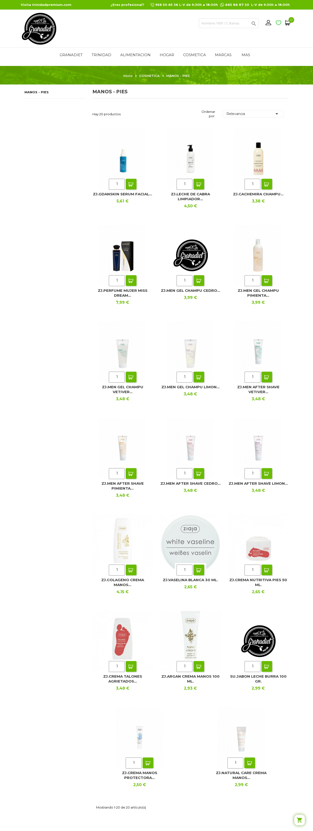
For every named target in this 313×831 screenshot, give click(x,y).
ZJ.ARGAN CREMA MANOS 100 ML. (190, 679)
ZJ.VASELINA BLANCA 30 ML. (190, 580)
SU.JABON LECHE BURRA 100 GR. (258, 679)
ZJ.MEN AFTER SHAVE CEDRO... (190, 483)
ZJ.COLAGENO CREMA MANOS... (122, 582)
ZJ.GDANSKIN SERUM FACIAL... (122, 194)
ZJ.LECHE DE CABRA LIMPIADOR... (190, 196)
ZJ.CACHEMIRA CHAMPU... (258, 194)
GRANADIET (71, 55)
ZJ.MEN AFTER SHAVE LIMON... (258, 483)
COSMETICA (194, 55)
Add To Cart (131, 184)
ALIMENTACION (135, 55)
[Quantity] (117, 184)
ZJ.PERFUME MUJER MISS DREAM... (122, 293)
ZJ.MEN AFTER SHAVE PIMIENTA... (122, 486)
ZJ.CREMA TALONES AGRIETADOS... (122, 679)
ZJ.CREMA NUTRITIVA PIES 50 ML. (258, 582)
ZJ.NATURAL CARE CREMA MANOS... (241, 775)
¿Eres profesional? (127, 5)
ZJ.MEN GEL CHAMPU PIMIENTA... (258, 293)
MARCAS (223, 55)
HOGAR (167, 55)
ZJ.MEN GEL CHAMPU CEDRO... (190, 290)
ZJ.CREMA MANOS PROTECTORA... (139, 775)
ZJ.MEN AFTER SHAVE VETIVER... (258, 389)
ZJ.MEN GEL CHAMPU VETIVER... (122, 389)
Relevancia (253, 114)
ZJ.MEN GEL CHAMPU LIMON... (190, 387)
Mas (246, 55)
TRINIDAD (101, 55)
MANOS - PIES (36, 92)
